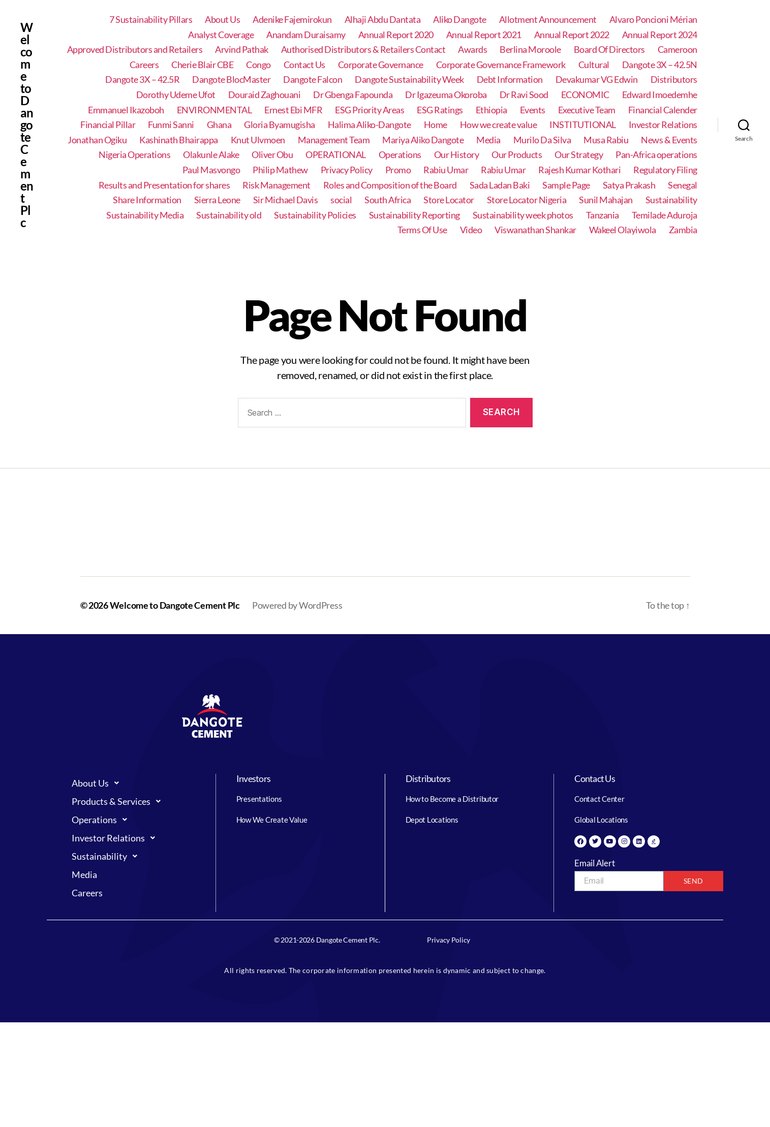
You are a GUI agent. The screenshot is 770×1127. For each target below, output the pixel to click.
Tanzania (602, 215)
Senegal (682, 185)
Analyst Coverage (221, 34)
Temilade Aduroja (664, 215)
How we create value (498, 124)
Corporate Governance (380, 64)
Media (488, 140)
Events (532, 110)
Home (435, 124)
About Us (222, 19)
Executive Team (586, 110)
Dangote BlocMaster (231, 79)
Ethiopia (491, 110)
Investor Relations (663, 124)
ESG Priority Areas (369, 110)
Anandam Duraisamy (306, 34)
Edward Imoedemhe (659, 94)
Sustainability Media (144, 215)
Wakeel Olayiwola (622, 230)
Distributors (674, 79)
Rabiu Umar (445, 170)
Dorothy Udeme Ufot (175, 94)
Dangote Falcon (312, 79)
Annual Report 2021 (483, 34)
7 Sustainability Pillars (150, 19)
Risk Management (276, 185)
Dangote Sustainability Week (409, 79)
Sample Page (566, 185)
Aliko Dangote (459, 19)
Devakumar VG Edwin (597, 79)
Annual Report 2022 (571, 34)
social (341, 200)
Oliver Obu (272, 154)
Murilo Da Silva (542, 140)
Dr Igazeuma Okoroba (446, 94)
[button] (133, 783)
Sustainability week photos (523, 215)
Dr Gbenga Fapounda (352, 94)
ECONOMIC (585, 94)
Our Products (516, 154)
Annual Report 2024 (659, 34)
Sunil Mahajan (606, 200)
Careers (144, 64)
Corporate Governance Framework (501, 64)
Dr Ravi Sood (524, 94)
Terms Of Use (422, 230)
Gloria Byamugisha (279, 124)
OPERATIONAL (335, 154)
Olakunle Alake (211, 154)
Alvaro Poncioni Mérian (653, 19)
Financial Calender (662, 110)
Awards (472, 49)
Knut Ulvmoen (258, 140)
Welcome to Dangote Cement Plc (26, 125)
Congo (258, 64)
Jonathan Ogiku (97, 140)
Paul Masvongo (211, 170)
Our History (456, 154)
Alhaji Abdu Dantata (383, 19)
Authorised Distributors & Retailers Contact (363, 49)
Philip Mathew (280, 170)
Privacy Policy (347, 170)
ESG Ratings (440, 110)
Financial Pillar (107, 124)
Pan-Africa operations (656, 154)
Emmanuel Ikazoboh (126, 110)
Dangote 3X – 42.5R (142, 79)
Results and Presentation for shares (164, 185)
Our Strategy (579, 154)
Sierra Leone (217, 200)
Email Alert (594, 863)
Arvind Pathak (241, 49)
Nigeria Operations (134, 154)
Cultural (593, 64)
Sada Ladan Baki (500, 185)
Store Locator (448, 200)
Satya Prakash (629, 185)
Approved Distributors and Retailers (135, 49)
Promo (398, 170)
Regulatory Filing (665, 170)
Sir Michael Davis (285, 200)
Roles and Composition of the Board (390, 185)
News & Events (669, 140)
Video (471, 230)
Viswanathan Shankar (535, 230)
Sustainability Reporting (414, 215)
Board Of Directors (609, 49)
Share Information (147, 200)
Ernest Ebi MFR (293, 110)
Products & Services (119, 801)
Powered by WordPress (297, 605)
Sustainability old (228, 215)
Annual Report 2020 (396, 34)
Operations (400, 154)
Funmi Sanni (171, 124)
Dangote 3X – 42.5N (659, 64)
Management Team (334, 140)
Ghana (219, 124)
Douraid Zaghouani (264, 94)
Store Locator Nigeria (527, 200)
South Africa (387, 200)
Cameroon (677, 49)
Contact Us (304, 64)
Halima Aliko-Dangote (369, 124)
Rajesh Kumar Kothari (579, 170)
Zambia (683, 230)
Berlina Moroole (530, 49)
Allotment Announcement (548, 19)
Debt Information (510, 79)
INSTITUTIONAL (582, 124)
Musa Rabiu (605, 140)
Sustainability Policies (315, 215)
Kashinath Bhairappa (178, 140)
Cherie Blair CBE (202, 64)
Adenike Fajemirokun (292, 19)
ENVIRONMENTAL (214, 110)
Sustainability (671, 200)
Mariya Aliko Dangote (423, 140)
